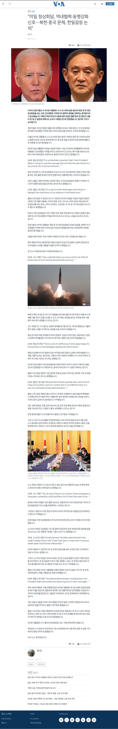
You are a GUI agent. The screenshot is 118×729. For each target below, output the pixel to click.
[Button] (72, 45)
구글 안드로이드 (6, 719)
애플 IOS (4, 723)
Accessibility (34, 719)
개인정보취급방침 (35, 723)
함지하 (30, 34)
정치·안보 (31, 11)
